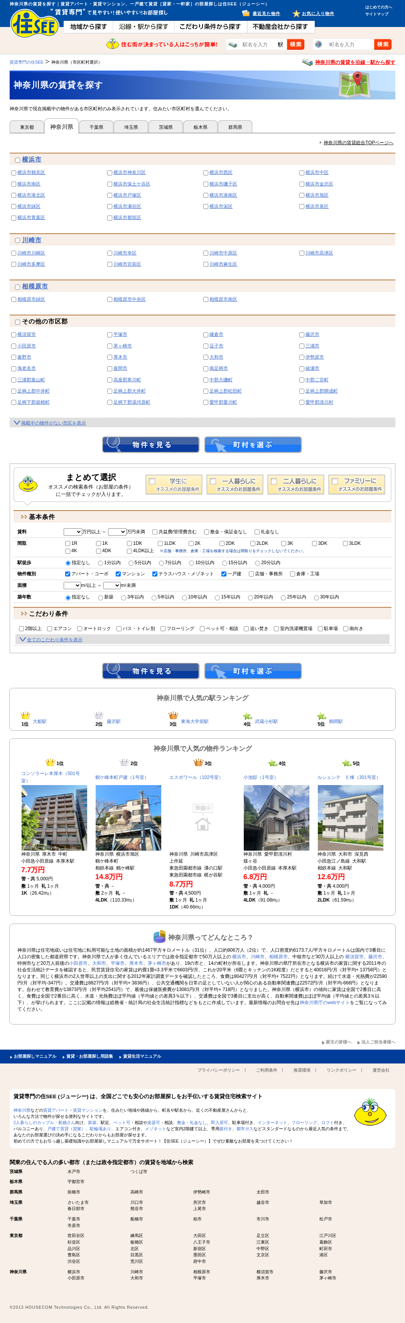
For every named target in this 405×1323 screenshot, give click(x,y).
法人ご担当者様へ (378, 1042)
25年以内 (293, 597)
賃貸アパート (56, 1110)
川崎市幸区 (125, 253)
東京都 (27, 127)
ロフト (327, 1122)
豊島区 (74, 1254)
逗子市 (216, 346)
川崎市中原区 (223, 253)
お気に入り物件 (318, 13)
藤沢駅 (114, 721)
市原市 (74, 1225)
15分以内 (235, 562)
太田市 (262, 1192)
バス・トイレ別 (135, 628)
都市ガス (244, 1128)
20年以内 (260, 597)
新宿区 (199, 1248)
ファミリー (356, 485)
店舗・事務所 (266, 573)
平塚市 (120, 334)
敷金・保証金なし (225, 531)
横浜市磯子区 (223, 184)
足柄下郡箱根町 (33, 402)
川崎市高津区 (319, 253)
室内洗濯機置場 (293, 628)
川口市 (136, 1202)
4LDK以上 (140, 550)
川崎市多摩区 (31, 264)
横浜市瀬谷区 (127, 206)
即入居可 (219, 1122)
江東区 (262, 1242)
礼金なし (267, 531)
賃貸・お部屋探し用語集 (89, 1056)
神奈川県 (61, 127)
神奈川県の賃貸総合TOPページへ (358, 142)
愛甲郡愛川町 (223, 402)
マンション (130, 573)
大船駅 (40, 721)
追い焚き (256, 628)
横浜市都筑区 (127, 217)
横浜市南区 (28, 184)
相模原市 (35, 286)
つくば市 (138, 1171)
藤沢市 (312, 334)
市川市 (262, 1219)
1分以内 (109, 562)
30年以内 (326, 597)
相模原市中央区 (129, 299)
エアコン (59, 628)
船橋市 (136, 1219)
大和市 (216, 357)
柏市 (197, 1219)
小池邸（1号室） (260, 777)
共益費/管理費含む (174, 531)
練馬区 (136, 1235)
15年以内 (227, 597)
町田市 (325, 1248)
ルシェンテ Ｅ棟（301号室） (349, 777)
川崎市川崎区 (31, 253)
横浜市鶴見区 (31, 172)
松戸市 (325, 1219)
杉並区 (74, 1242)
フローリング (177, 628)
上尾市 (199, 1208)
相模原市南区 (223, 299)
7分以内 (170, 562)
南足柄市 (218, 368)
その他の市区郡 (41, 321)
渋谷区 (74, 1261)
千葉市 (74, 1219)
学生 (173, 485)
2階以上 (30, 628)
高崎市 (136, 1192)
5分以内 (139, 562)
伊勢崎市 (201, 1192)
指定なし (78, 562)
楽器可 (153, 1122)
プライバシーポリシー (218, 1070)
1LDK (167, 543)
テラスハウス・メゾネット (183, 573)
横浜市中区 (317, 172)
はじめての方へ (378, 7)
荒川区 (136, 1261)
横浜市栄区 (221, 206)
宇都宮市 (76, 1181)
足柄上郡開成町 (321, 391)
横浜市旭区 (317, 195)
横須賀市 (26, 334)
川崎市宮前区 (127, 264)
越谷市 (262, 1202)
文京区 (262, 1254)
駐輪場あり (100, 1128)
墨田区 (199, 1254)
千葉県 (96, 127)
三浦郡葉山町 (31, 380)
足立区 (262, 1235)
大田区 (199, 1235)
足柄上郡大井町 (129, 391)
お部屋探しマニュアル (35, 1056)
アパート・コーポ (86, 573)
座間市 (120, 368)
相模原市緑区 (31, 299)
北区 (134, 1248)
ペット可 (121, 1122)
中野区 (262, 1248)
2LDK (259, 543)
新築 (105, 597)
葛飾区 (325, 1242)
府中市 (199, 1261)
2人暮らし (295, 485)
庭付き (225, 1128)
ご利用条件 (266, 1070)
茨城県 (166, 127)
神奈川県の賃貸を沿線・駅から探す (355, 62)
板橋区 (136, 1242)
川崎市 (32, 240)
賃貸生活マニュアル (142, 1056)
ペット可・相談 (219, 628)
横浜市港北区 (31, 195)
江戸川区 (327, 1235)
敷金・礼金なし (192, 1122)
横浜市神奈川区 (129, 172)
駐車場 (328, 628)
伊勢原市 (314, 357)
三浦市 (312, 346)
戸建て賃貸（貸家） (66, 1128)
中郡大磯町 (221, 380)
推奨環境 (302, 1070)
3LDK (352, 543)
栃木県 (201, 127)
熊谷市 (136, 1208)
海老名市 (26, 368)
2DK (227, 543)
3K (287, 543)
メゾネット (155, 1128)
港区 (323, 1254)
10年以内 (195, 597)
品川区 (74, 1248)
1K (102, 543)
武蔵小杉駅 (266, 721)
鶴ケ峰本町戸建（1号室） (122, 777)
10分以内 (201, 562)
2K (195, 543)
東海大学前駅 (195, 721)
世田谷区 (76, 1235)
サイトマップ (376, 14)
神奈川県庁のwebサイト (325, 1002)
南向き (353, 628)
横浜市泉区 (317, 206)
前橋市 (74, 1192)
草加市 (325, 1202)
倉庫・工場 (304, 573)
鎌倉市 (216, 334)
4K (71, 550)
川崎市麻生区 (223, 264)
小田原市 (26, 346)
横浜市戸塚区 (127, 195)
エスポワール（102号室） (196, 777)
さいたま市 (78, 1202)
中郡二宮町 (317, 380)
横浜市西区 (221, 172)
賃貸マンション (88, 1110)
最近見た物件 (266, 13)
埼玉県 (131, 127)
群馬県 (235, 127)
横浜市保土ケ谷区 (131, 184)
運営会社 (381, 1070)
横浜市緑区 (28, 206)
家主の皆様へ (338, 1042)
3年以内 (132, 597)
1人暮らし (234, 485)
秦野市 (24, 357)
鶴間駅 (336, 721)
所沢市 (199, 1202)
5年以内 (163, 597)
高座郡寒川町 (127, 380)
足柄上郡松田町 (225, 391)
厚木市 (120, 357)
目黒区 (136, 1254)
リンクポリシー (341, 1070)
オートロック (94, 628)
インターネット (272, 1122)
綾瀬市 (312, 368)
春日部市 (76, 1208)
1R (71, 543)
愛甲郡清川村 (319, 402)
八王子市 (201, 1242)
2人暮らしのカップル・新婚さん (44, 1122)
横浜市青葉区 (31, 217)
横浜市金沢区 (319, 184)
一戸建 (231, 573)
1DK (134, 543)
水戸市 (74, 1171)
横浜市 (32, 159)
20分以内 (267, 562)
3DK (319, 543)
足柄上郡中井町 (33, 391)
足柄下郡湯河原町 (131, 402)
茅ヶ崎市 (122, 346)
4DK (103, 550)
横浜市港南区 (223, 195)
